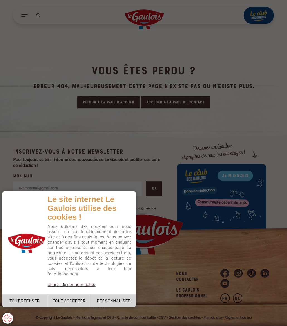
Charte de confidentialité (72, 284)
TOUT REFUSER (24, 300)
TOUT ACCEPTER (69, 300)
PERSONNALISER (113, 300)
